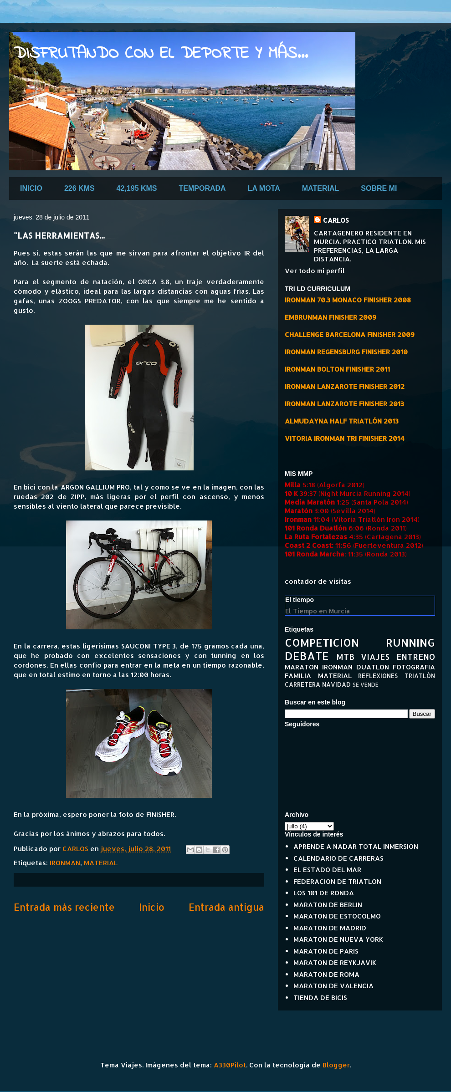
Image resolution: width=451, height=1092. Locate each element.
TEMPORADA (202, 188)
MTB (345, 656)
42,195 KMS (137, 188)
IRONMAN (65, 862)
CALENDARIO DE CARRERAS (338, 858)
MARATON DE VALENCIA (333, 985)
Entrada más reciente (64, 907)
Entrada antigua (226, 907)
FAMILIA (298, 675)
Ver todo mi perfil (315, 270)
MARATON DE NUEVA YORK (338, 939)
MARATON (301, 667)
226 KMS (79, 188)
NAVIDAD (336, 684)
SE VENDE (366, 684)
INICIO (31, 188)
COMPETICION (322, 642)
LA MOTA (264, 188)
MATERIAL (320, 188)
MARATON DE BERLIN (327, 904)
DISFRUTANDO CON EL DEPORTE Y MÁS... (161, 54)
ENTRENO (415, 656)
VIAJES (375, 656)
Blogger (336, 1065)
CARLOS (336, 220)
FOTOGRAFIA (414, 667)
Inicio (151, 907)
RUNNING (410, 642)
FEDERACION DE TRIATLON (337, 881)
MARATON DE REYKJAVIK (334, 962)
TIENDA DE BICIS (320, 997)
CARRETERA (302, 684)
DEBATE (307, 655)
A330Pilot (230, 1065)
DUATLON (372, 667)
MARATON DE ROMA (326, 974)
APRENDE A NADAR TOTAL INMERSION (355, 846)
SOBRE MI (379, 188)
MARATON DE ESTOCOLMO (337, 916)
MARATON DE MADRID (329, 928)
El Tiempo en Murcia (317, 611)
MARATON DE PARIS (326, 951)
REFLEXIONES (378, 675)
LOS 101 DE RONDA (323, 892)
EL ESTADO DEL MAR (327, 869)
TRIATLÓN (420, 675)
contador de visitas (318, 581)
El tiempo (299, 599)
